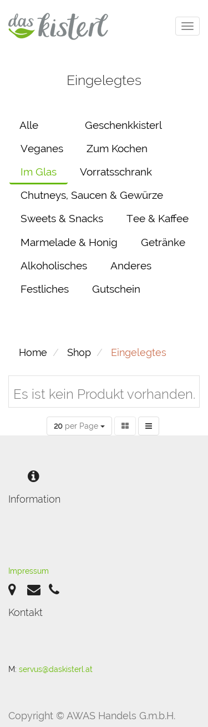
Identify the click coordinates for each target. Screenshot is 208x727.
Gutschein (116, 289)
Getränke (163, 242)
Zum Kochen (117, 148)
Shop (79, 352)
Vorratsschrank (116, 172)
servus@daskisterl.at (56, 669)
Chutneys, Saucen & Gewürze (92, 195)
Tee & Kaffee (157, 218)
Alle (28, 125)
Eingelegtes (138, 352)
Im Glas (39, 172)
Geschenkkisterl (123, 125)
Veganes (42, 148)
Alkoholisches (54, 265)
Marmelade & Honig (69, 242)
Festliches (45, 289)
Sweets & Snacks (62, 218)
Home (33, 352)
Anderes (130, 265)
